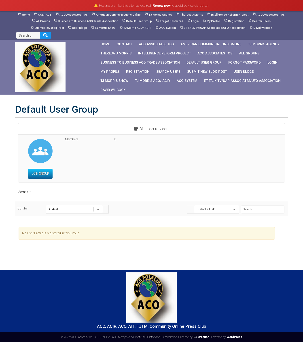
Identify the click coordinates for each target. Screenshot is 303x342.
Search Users (261, 21)
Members (24, 192)
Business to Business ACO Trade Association (88, 21)
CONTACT (44, 14)
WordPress (234, 337)
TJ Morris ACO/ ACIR (137, 27)
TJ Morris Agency (160, 14)
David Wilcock (262, 27)
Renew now (162, 6)
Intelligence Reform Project (229, 14)
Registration (236, 21)
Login (195, 21)
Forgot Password (171, 21)
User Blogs (79, 27)
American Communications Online (118, 14)
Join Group (40, 173)
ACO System (167, 27)
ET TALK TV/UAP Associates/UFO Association (214, 27)
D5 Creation (201, 337)
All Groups (43, 21)
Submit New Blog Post (49, 27)
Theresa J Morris (191, 14)
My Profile (213, 21)
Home (26, 14)
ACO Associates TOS (73, 14)
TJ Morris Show (105, 27)
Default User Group (139, 21)
